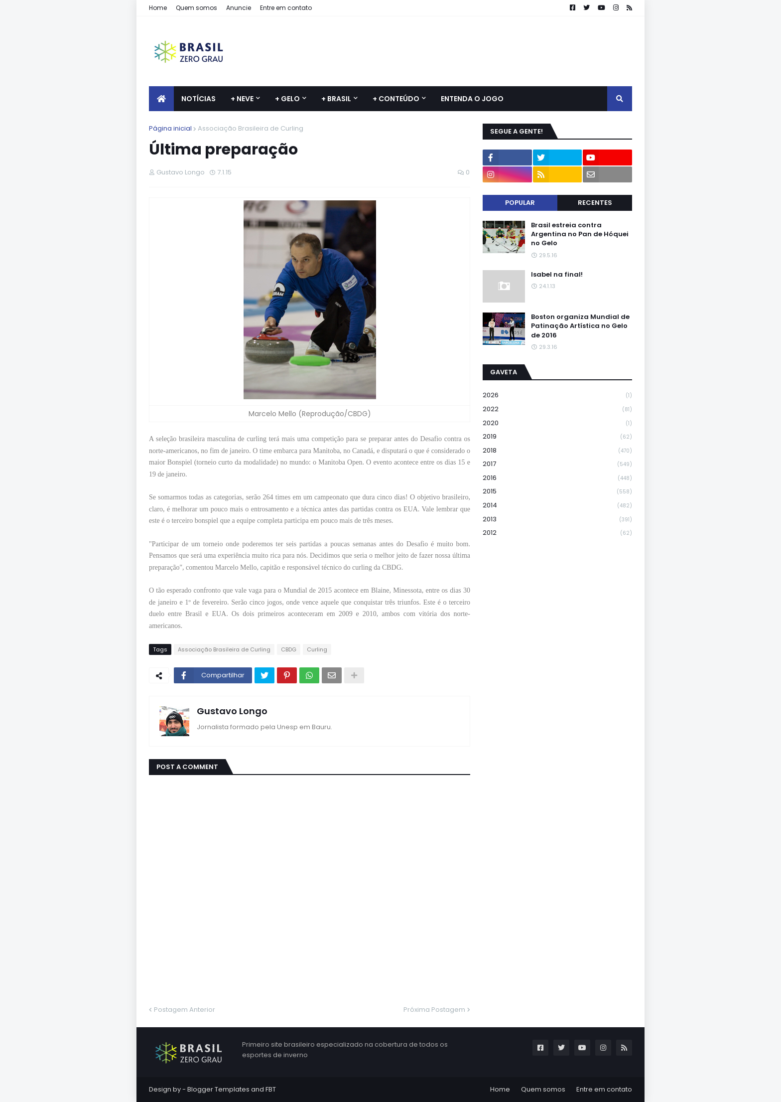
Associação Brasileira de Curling (250, 128)
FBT (270, 1089)
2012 (557, 533)
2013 (557, 519)
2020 (557, 423)
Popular (520, 202)
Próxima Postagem (434, 1009)
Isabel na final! (557, 274)
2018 (557, 451)
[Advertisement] (450, 51)
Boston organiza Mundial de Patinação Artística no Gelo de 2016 (580, 326)
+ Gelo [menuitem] (287, 99)
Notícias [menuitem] (198, 99)
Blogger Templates (218, 1089)
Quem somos (196, 7)
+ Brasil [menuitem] (336, 99)
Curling (317, 649)
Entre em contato (286, 7)
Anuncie (238, 7)
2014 (557, 505)
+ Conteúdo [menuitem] (396, 99)
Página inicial (170, 128)
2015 (557, 491)
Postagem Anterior (184, 1009)
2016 (557, 478)
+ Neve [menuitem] (242, 99)
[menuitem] (161, 98)
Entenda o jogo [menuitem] (472, 99)
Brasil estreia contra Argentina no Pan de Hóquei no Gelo (580, 234)
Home (158, 7)
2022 (557, 409)
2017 (557, 464)
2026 (557, 395)
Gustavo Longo (232, 711)
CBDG (288, 649)
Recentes (595, 202)
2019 (557, 437)
